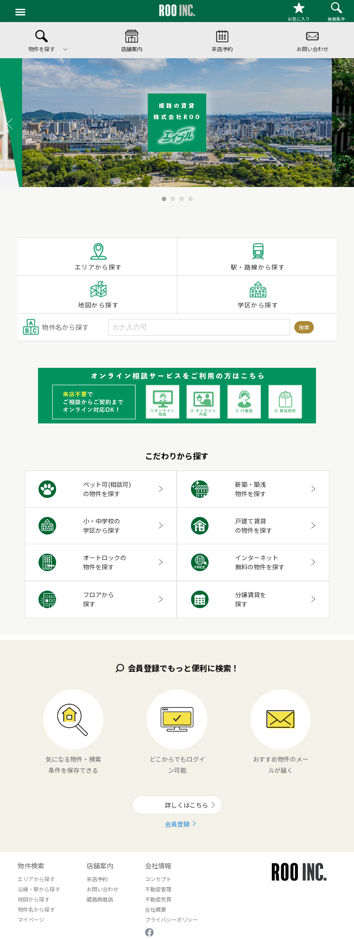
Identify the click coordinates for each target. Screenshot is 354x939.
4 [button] (190, 193)
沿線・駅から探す (39, 889)
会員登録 (177, 823)
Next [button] (332, 122)
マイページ (31, 919)
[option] (177, 122)
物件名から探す (36, 909)
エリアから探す (98, 256)
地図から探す (98, 294)
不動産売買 (158, 899)
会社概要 (155, 909)
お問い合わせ (102, 889)
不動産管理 (158, 889)
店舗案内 (100, 865)
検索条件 (336, 12)
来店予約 (97, 879)
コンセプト (158, 879)
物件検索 (31, 865)
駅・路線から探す (258, 256)
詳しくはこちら (184, 805)
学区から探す (258, 294)
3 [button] (181, 193)
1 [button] (164, 193)
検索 (304, 327)
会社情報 (158, 865)
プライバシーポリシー (171, 919)
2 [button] (172, 193)
